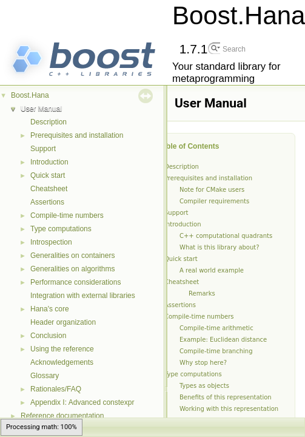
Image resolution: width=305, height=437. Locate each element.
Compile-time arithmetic (216, 328)
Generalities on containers (72, 255)
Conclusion (48, 335)
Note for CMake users (211, 189)
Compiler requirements (214, 201)
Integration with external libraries (82, 295)
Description (48, 122)
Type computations (61, 229)
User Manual (41, 108)
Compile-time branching (216, 351)
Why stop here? (203, 362)
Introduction (49, 162)
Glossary (44, 375)
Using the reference (62, 349)
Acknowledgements (61, 362)
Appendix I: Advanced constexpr (82, 402)
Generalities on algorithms (72, 269)
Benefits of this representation (225, 397)
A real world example (211, 270)
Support (43, 148)
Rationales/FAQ (55, 389)
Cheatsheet (48, 189)
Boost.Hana (30, 95)
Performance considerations (75, 282)
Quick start (47, 175)
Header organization (63, 322)
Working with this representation (228, 408)
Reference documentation (62, 416)
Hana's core (49, 309)
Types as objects (204, 385)
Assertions (47, 202)
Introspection (51, 242)
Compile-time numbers (67, 215)
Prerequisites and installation (76, 135)
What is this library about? (219, 247)
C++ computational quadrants (225, 235)
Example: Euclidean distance (223, 339)
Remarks (202, 293)
